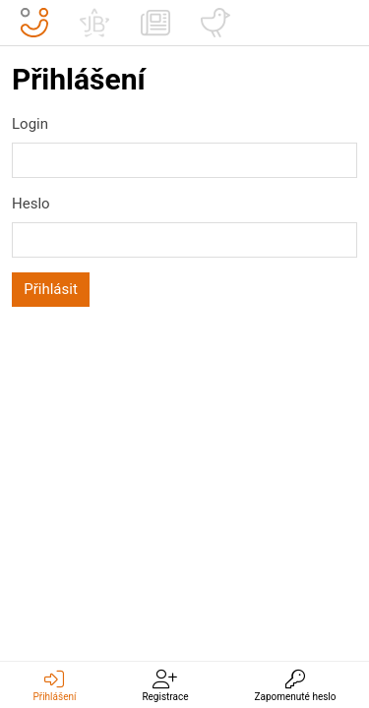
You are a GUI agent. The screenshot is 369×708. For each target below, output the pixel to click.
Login (30, 124)
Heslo (31, 203)
